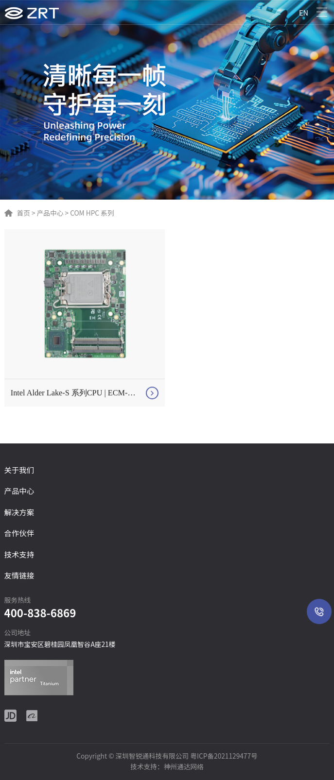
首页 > (26, 213)
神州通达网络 (184, 766)
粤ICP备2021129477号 (223, 756)
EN (303, 12)
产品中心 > (52, 213)
